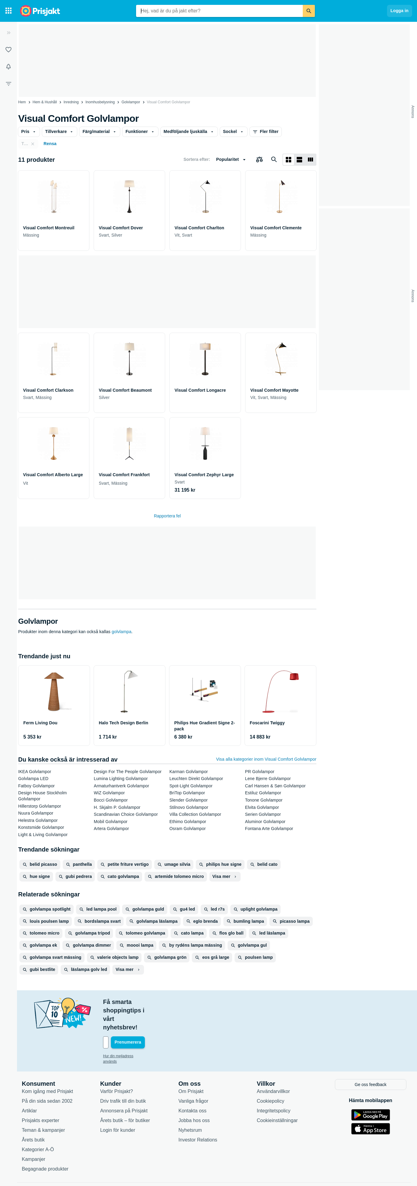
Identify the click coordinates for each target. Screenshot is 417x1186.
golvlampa (122, 631)
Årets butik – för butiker (125, 1093)
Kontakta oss (192, 1084)
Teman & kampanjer (43, 1103)
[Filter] (8, 84)
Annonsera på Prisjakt (124, 1084)
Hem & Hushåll (45, 102)
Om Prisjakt (191, 1064)
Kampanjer (33, 1132)
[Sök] (309, 11)
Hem (22, 102)
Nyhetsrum (190, 1103)
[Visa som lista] (299, 159)
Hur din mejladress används (125, 1030)
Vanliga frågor (193, 1074)
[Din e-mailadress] (142, 1017)
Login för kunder (117, 1103)
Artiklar (29, 1084)
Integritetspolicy (273, 1084)
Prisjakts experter (40, 1093)
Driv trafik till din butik (123, 1074)
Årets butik (33, 1113)
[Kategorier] (8, 11)
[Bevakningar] (8, 67)
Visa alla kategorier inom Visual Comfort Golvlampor (266, 759)
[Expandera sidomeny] (8, 33)
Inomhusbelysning (100, 102)
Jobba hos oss (194, 1093)
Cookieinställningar (277, 1093)
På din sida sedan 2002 (47, 1074)
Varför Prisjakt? (116, 1064)
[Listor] (8, 50)
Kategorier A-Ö (38, 1122)
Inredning (71, 102)
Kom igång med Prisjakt (47, 1064)
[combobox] (219, 11)
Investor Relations (197, 1113)
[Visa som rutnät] (288, 159)
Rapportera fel (167, 515)
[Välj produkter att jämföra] (259, 159)
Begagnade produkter (45, 1142)
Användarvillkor (273, 1064)
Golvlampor (131, 102)
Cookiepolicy (270, 1074)
